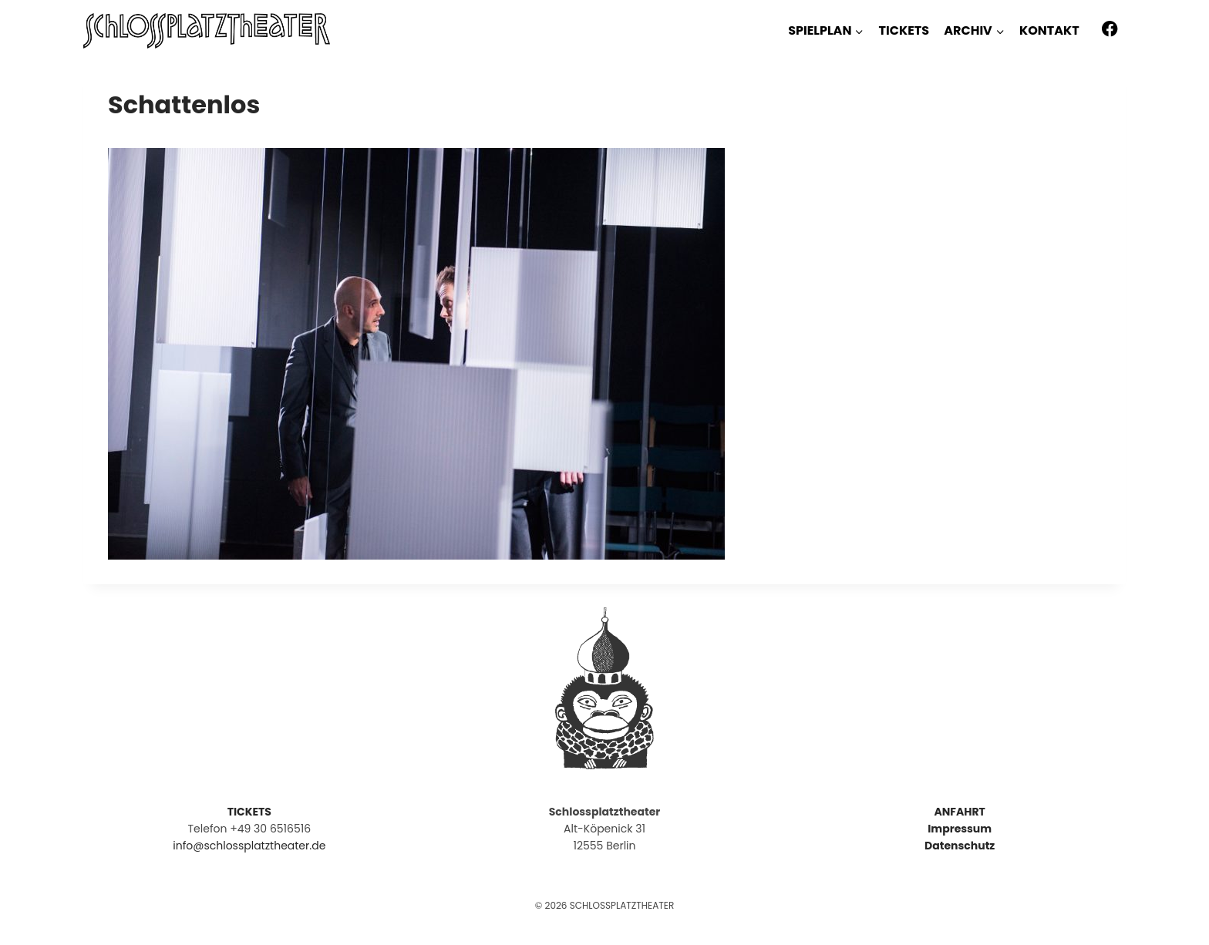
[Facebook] (1110, 29)
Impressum (960, 828)
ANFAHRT (959, 811)
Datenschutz (959, 845)
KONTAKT (1049, 30)
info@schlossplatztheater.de (249, 845)
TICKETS (904, 30)
